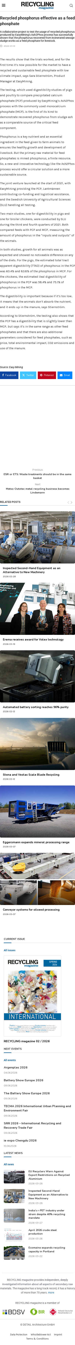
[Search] (71, 5)
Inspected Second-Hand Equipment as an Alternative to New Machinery (31, 570)
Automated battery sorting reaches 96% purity (36, 707)
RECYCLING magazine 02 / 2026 (27, 1041)
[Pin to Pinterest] (47, 375)
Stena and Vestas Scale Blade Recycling (31, 775)
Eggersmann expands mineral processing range (36, 842)
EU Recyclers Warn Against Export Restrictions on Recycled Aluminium (49, 1175)
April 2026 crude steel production (42, 1232)
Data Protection (18, 1334)
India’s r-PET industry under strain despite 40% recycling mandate (46, 1214)
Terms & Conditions (37, 1338)
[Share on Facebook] (9, 375)
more (51, 1292)
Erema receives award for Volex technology (33, 639)
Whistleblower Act (41, 1334)
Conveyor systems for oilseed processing (31, 910)
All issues (9, 950)
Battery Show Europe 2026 (23, 1080)
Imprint (58, 1334)
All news (9, 1164)
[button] (7, 1338)
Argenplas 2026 (16, 1067)
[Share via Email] (65, 375)
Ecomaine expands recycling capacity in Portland (46, 1249)
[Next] (71, 502)
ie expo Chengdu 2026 (20, 1140)
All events (10, 1060)
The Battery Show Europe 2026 (27, 1093)
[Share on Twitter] (28, 375)
